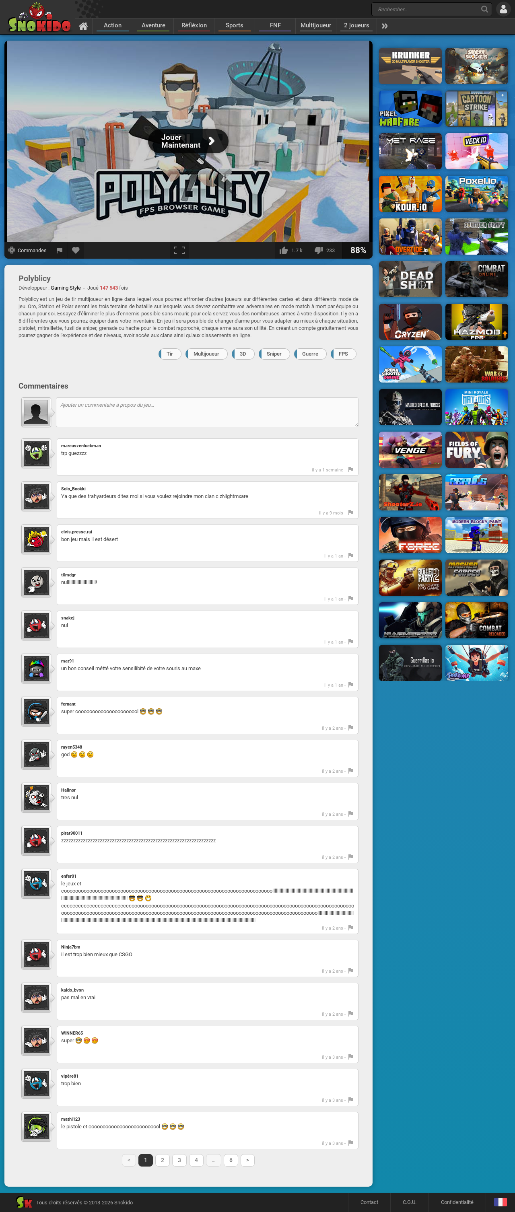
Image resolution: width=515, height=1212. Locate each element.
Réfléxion (194, 25)
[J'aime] (292, 250)
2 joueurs (356, 25)
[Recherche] (484, 9)
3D (243, 354)
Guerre (310, 354)
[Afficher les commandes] (27, 250)
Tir (170, 354)
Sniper (274, 354)
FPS (343, 354)
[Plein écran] (179, 250)
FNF (275, 25)
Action (113, 25)
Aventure (153, 25)
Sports (234, 25)
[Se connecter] (503, 9)
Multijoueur (316, 25)
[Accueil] (83, 25)
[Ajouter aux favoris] (76, 250)
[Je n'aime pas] (326, 250)
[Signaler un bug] (59, 250)
